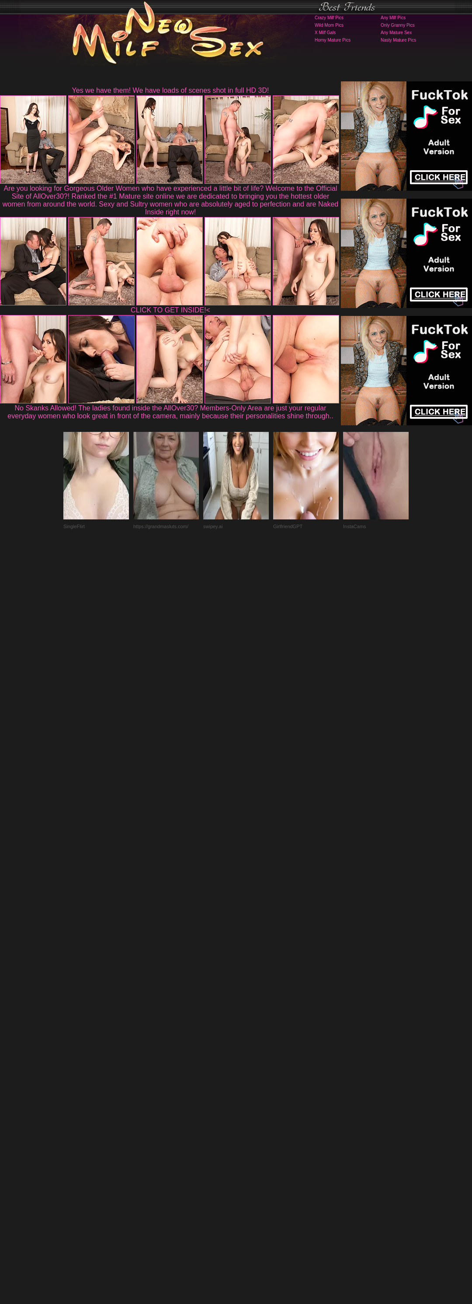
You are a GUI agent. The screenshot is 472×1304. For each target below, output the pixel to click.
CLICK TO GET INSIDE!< (170, 310)
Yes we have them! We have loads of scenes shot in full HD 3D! (170, 90)
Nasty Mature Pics (398, 40)
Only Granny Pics (398, 25)
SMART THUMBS (251, 1131)
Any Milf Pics (393, 17)
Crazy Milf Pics (329, 17)
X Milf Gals (325, 32)
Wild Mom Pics (329, 25)
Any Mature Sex (396, 32)
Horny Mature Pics (333, 40)
